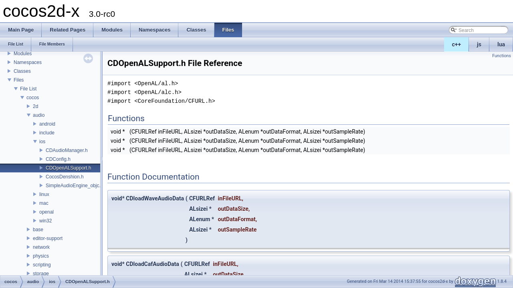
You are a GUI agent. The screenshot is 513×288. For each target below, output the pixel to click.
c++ (456, 44)
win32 (45, 221)
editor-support (48, 238)
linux (44, 194)
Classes (22, 71)
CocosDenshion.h (65, 177)
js (479, 44)
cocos (32, 97)
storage (41, 273)
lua (501, 44)
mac (43, 203)
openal (46, 212)
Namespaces (28, 62)
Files (19, 80)
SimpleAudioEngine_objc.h (74, 185)
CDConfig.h (58, 159)
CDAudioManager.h (67, 150)
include (47, 133)
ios (42, 141)
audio (38, 115)
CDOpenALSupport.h (68, 168)
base (38, 229)
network (41, 247)
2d (35, 106)
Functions (501, 55)
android (47, 124)
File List (28, 89)
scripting (42, 265)
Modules (23, 53)
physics (41, 256)
